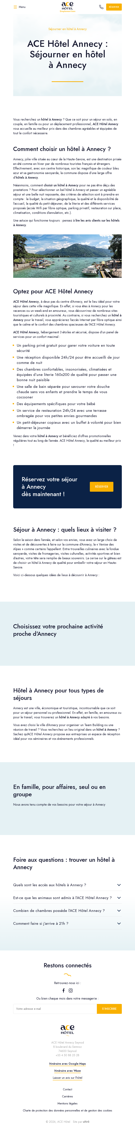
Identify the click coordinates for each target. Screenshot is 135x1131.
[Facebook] (64, 991)
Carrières (67, 1096)
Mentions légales (67, 1103)
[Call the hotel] (101, 7)
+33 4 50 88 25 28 (67, 1055)
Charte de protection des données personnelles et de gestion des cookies (67, 1110)
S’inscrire (109, 1009)
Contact (67, 1089)
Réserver (114, 7)
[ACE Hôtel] (67, 7)
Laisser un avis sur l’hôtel (67, 1078)
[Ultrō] (86, 1122)
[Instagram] (71, 991)
